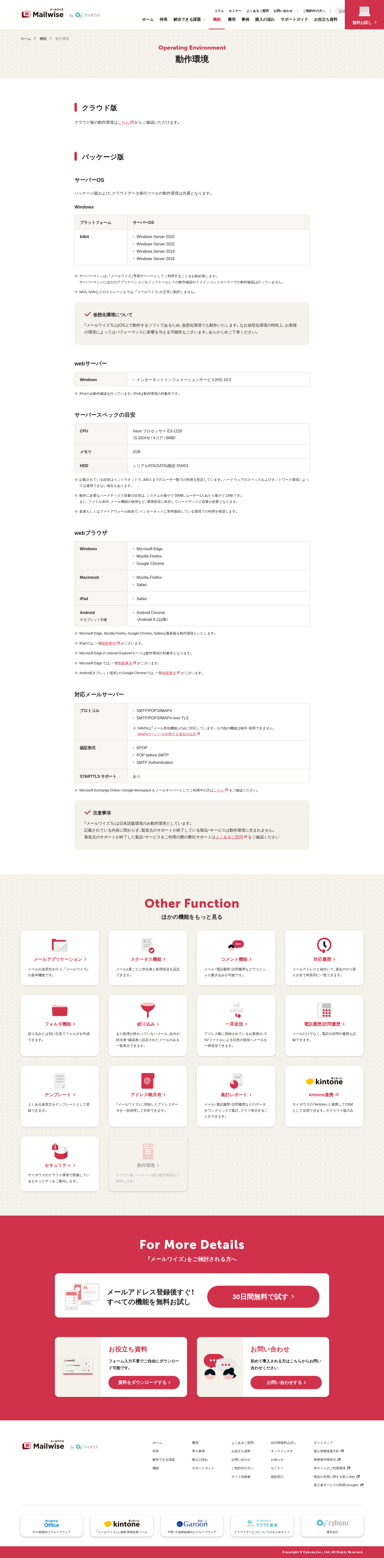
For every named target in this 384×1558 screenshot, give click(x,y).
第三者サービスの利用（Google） (336, 1484)
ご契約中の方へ (267, 9)
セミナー (188, 9)
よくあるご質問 (211, 9)
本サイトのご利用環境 (330, 1468)
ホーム (148, 19)
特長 (164, 19)
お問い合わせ (236, 9)
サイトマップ (323, 1442)
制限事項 (109, 643)
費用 (232, 19)
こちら (123, 122)
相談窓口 (277, 1476)
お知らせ (277, 1459)
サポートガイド (294, 19)
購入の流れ (265, 19)
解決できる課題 (189, 19)
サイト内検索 (241, 1476)
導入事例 (198, 1450)
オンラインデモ (282, 1450)
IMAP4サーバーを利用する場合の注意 (167, 733)
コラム (172, 9)
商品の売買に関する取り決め (334, 1476)
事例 (245, 19)
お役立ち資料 (325, 19)
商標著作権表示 (325, 1459)
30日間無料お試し (284, 1442)
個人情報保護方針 (326, 1450)
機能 (217, 19)
